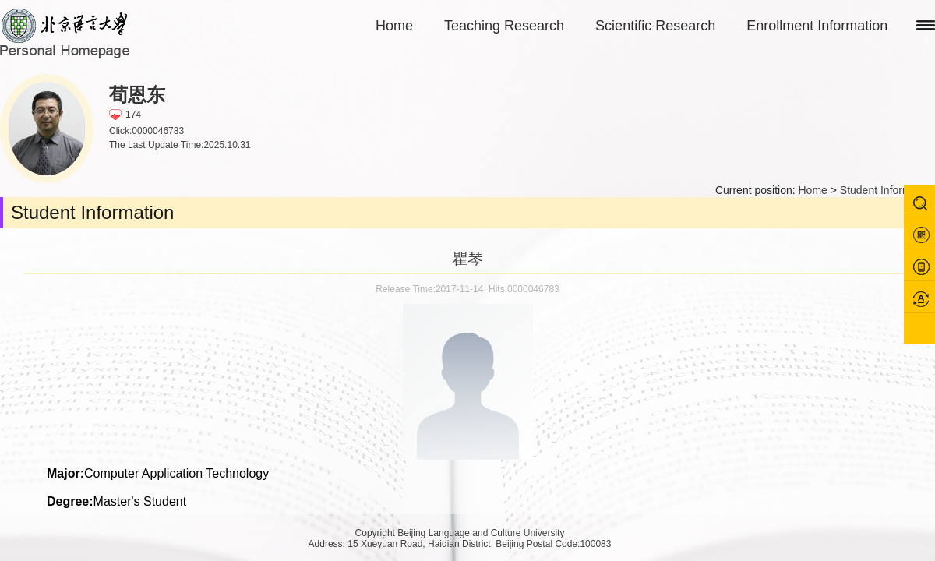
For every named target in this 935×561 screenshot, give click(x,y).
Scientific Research (655, 26)
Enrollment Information (816, 26)
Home (394, 26)
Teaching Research (504, 26)
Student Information (887, 190)
